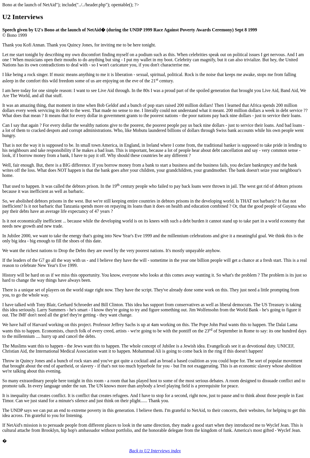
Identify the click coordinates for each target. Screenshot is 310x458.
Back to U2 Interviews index (155, 450)
